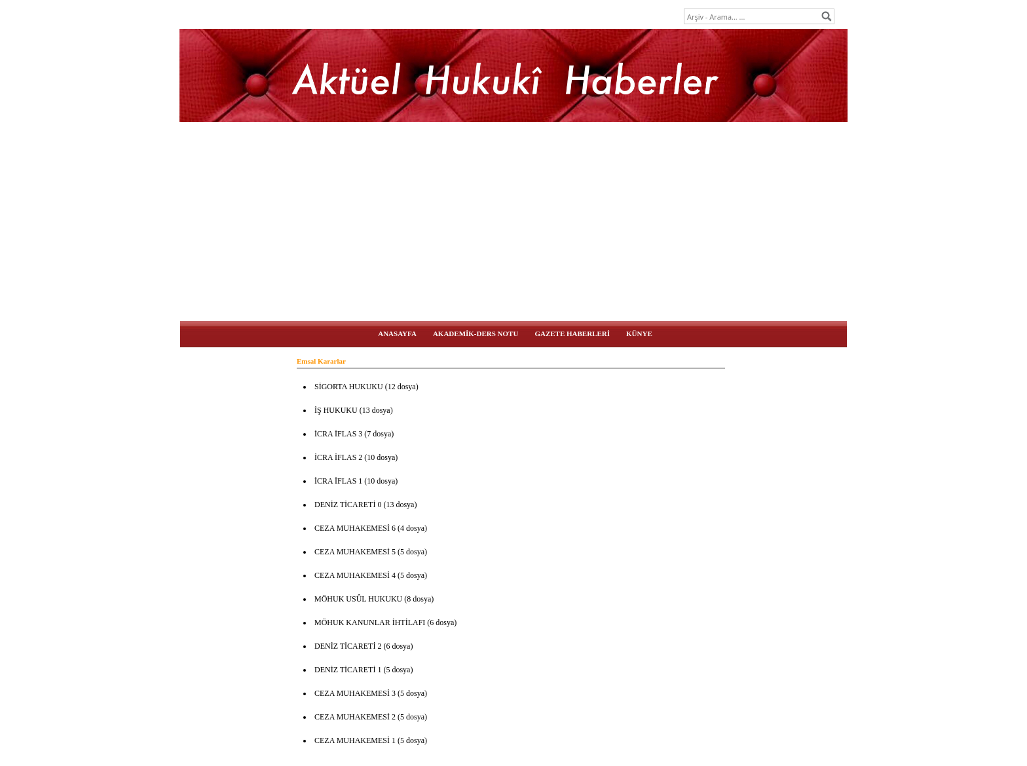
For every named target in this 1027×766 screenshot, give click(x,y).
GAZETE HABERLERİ (572, 333)
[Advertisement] (513, 222)
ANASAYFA (397, 333)
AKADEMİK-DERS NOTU (475, 333)
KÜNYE (639, 333)
